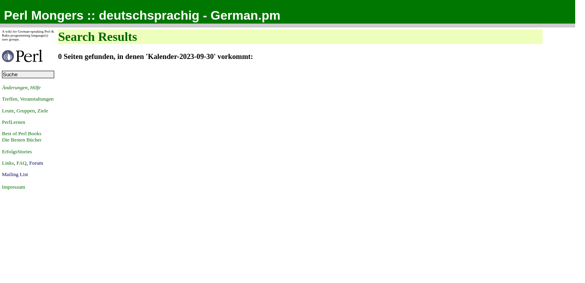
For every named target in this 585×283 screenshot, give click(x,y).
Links (8, 163)
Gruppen (25, 111)
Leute (8, 111)
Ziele (42, 111)
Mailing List (15, 174)
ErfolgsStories (17, 151)
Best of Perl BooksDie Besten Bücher (22, 136)
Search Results (97, 36)
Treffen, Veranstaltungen (28, 99)
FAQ (21, 163)
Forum (36, 163)
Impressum (13, 187)
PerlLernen (13, 122)
